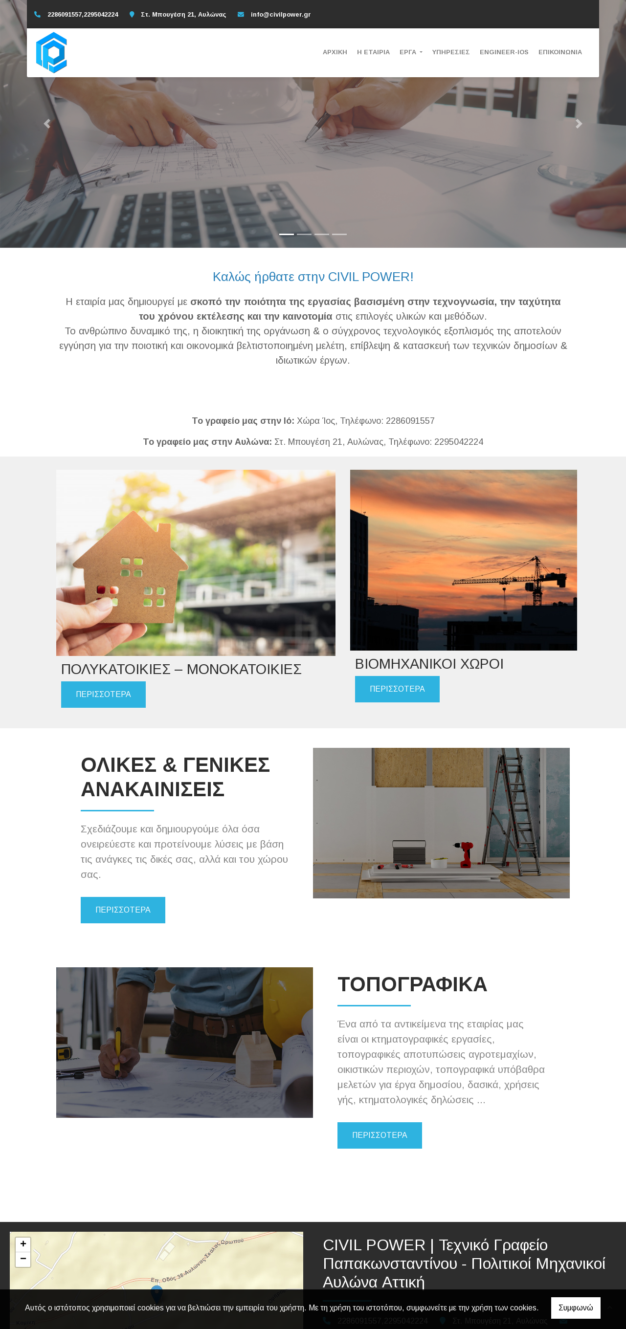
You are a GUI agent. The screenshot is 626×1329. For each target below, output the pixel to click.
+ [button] (23, 1185)
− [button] (23, 1200)
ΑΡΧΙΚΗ (335, 52)
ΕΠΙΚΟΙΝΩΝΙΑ (560, 52)
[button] (47, 124)
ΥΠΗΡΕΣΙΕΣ (451, 52)
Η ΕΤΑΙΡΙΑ (373, 52)
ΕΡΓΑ (409, 52)
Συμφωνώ (576, 1308)
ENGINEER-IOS (504, 52)
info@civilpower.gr (281, 14)
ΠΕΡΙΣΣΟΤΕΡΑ (103, 631)
